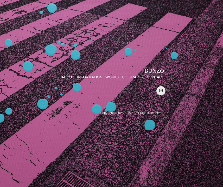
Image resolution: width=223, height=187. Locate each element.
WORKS (112, 77)
